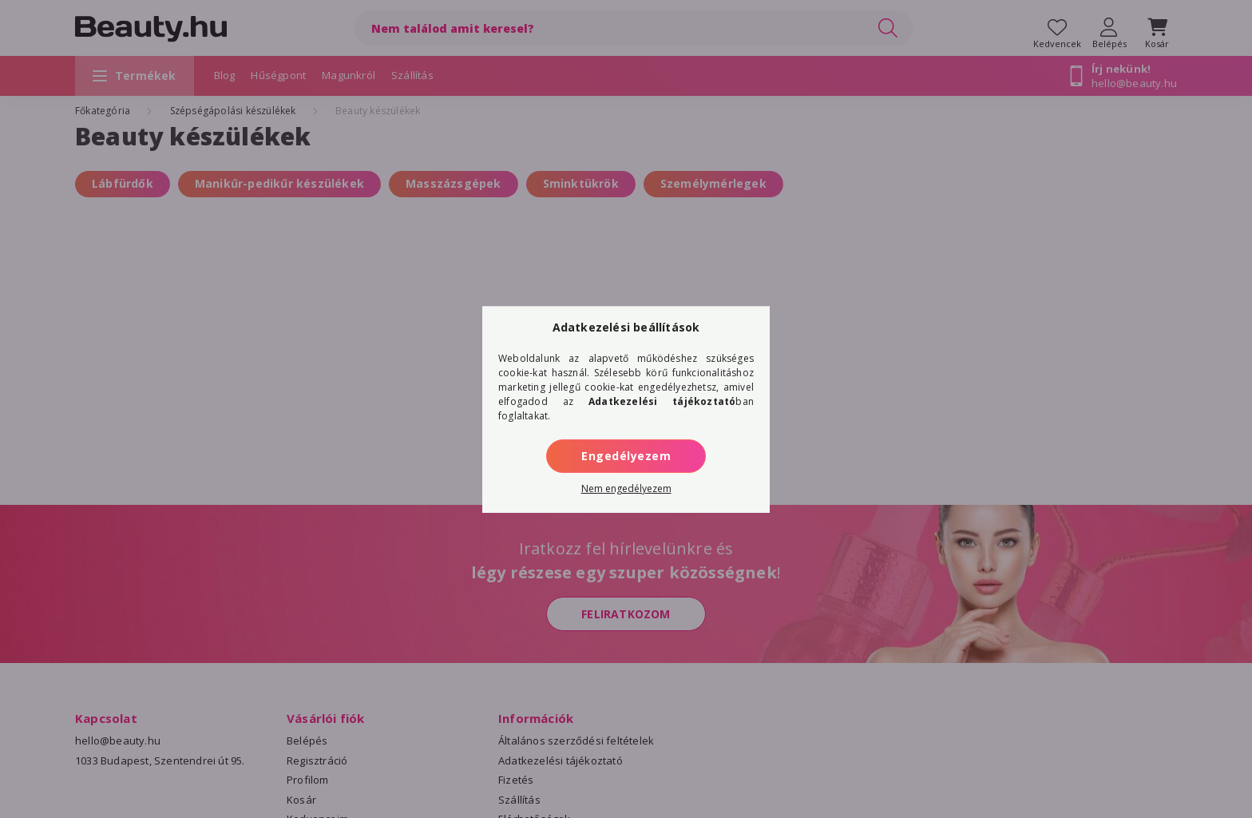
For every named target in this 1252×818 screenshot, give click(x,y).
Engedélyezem (626, 455)
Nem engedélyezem (626, 488)
